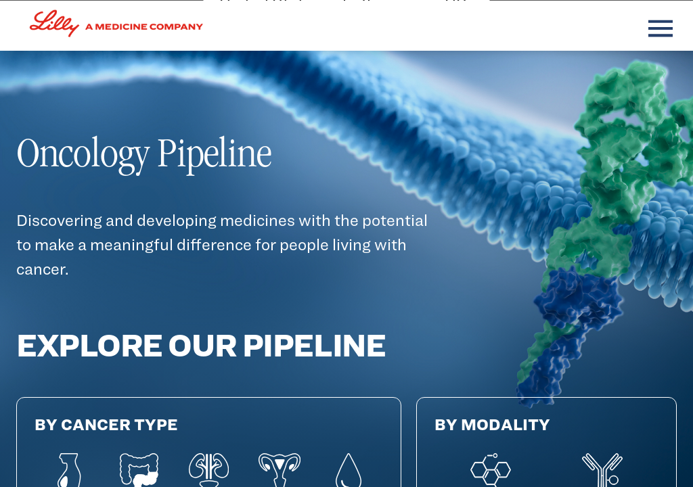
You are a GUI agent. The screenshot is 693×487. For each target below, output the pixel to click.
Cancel (352, 430)
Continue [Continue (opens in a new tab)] (262, 430)
